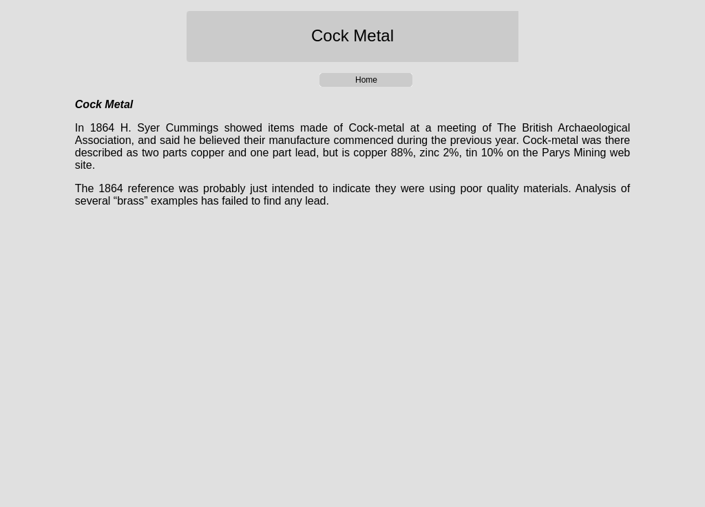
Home (366, 80)
